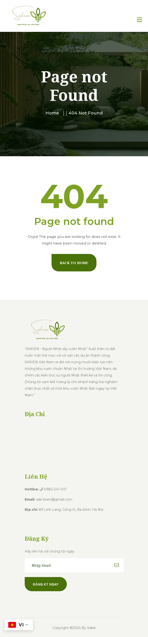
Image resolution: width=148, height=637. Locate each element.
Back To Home (74, 262)
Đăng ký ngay (46, 584)
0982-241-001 (53, 489)
